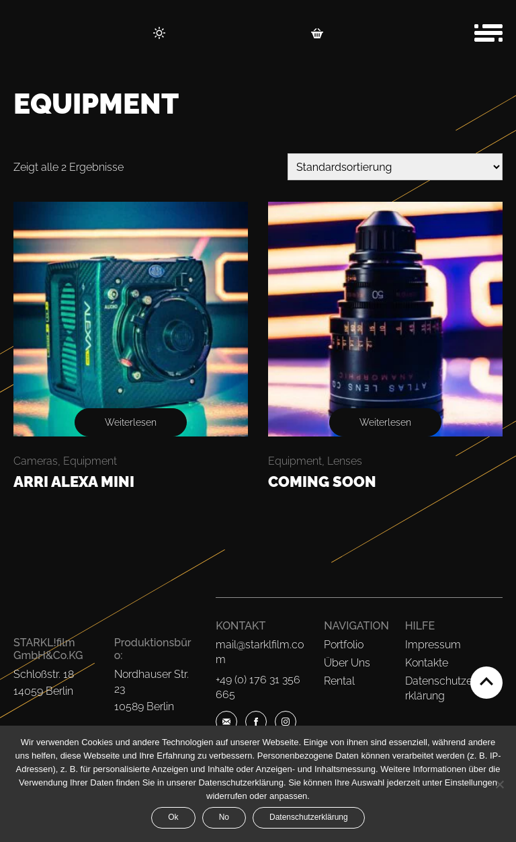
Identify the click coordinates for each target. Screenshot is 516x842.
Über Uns (347, 662)
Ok (173, 817)
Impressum (433, 644)
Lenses (344, 461)
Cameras (35, 461)
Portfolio (343, 644)
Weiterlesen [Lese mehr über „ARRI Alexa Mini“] (131, 422)
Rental (339, 681)
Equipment (90, 461)
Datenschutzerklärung (308, 817)
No (224, 817)
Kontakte (426, 662)
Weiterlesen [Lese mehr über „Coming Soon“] (385, 422)
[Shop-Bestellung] (395, 166)
